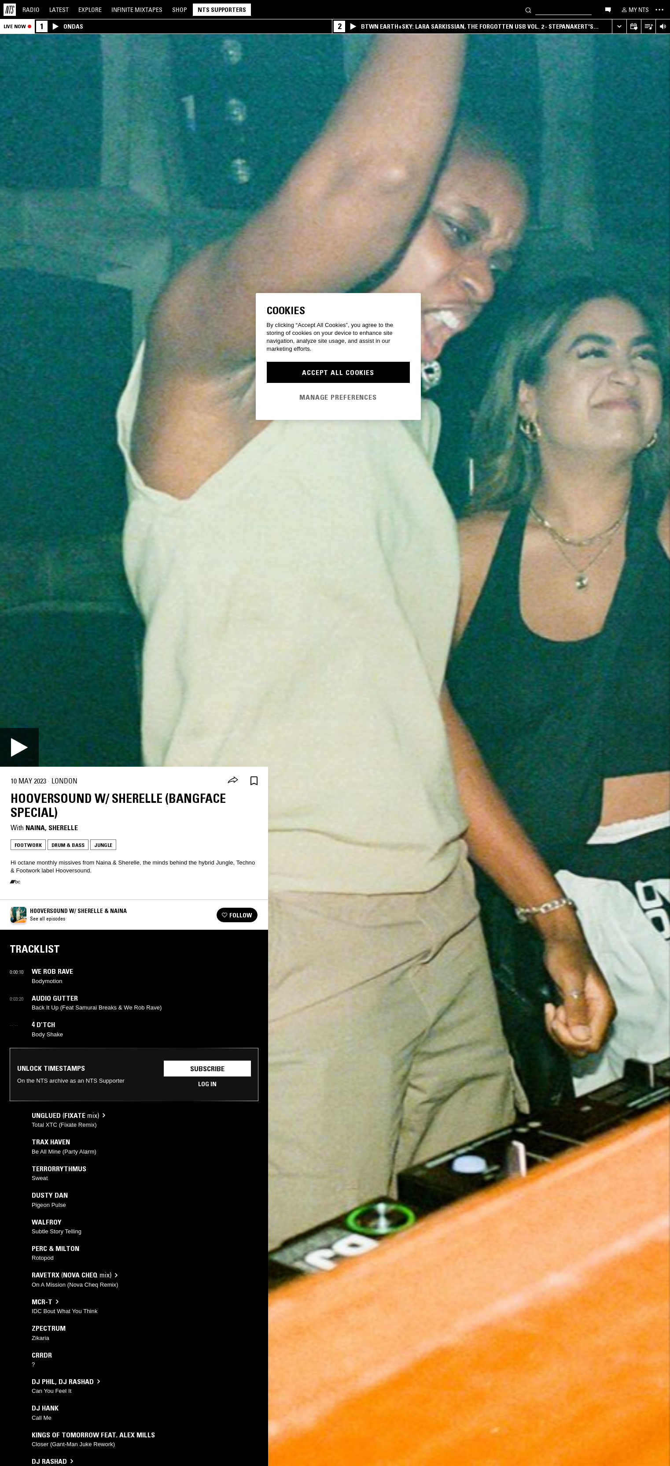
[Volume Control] (662, 26)
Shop (179, 10)
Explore (90, 10)
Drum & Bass (68, 845)
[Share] (232, 780)
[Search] (528, 9)
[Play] (19, 747)
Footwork (28, 845)
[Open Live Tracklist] (648, 26)
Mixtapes (136, 10)
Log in (207, 1084)
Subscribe (207, 1068)
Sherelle (63, 827)
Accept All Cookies (338, 372)
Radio (31, 10)
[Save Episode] (254, 781)
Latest (59, 10)
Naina (35, 827)
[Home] (10, 10)
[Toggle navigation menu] (659, 10)
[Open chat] (608, 9)
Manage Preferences (338, 397)
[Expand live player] (619, 26)
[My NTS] (634, 10)
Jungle (103, 845)
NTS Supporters (222, 10)
